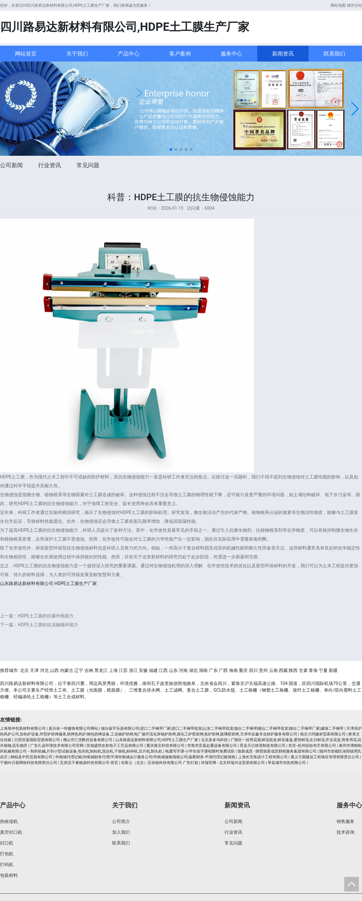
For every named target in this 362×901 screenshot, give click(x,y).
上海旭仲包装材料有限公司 (23, 728)
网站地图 (338, 5)
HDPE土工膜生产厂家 (75, 583)
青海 (313, 670)
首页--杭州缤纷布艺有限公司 (312, 745)
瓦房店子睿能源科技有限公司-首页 (89, 762)
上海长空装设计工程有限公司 (263, 757)
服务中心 (231, 53)
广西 (223, 670)
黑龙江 (101, 670)
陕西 (293, 670)
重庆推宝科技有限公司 (165, 745)
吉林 (88, 670)
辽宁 (78, 670)
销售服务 (345, 821)
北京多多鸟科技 (214, 740)
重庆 (243, 670)
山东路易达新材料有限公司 (26, 583)
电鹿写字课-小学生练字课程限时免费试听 (200, 751)
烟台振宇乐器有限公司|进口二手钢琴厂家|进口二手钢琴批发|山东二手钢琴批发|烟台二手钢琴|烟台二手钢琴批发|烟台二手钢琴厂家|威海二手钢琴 (222, 728)
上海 (113, 670)
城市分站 (354, 5)
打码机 (6, 864)
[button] (7, 109)
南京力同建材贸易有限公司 (323, 734)
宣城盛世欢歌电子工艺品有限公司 (115, 745)
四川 (253, 670)
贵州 (263, 670)
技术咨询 (345, 832)
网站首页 (26, 53)
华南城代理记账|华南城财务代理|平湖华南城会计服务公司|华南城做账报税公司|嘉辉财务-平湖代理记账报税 (145, 757)
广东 (213, 670)
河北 (44, 670)
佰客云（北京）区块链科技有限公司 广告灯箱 (159, 762)
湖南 (203, 670)
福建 (153, 670)
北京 (24, 670)
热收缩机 (9, 821)
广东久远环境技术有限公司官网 (57, 745)
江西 (163, 670)
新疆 (333, 670)
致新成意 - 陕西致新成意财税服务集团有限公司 (277, 751)
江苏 (123, 670)
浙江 (133, 670)
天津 (34, 670)
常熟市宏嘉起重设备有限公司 (212, 745)
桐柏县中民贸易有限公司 (31, 757)
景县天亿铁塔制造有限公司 (262, 745)
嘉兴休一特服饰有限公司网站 (73, 728)
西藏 (283, 670)
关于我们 (77, 53)
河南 (183, 670)
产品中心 (128, 53)
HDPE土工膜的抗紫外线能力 (46, 615)
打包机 (6, 853)
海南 (233, 670)
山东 (173, 670)
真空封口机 (11, 832)
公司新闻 (11, 165)
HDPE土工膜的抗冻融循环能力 (48, 624)
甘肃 (303, 670)
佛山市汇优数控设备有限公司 (87, 740)
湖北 (193, 670)
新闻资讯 (283, 53)
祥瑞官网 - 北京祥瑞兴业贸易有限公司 (233, 762)
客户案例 (180, 53)
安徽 (143, 670)
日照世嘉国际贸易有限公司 (37, 740)
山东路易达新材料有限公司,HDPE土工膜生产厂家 (156, 740)
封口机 (6, 842)
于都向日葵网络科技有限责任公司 (28, 762)
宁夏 (323, 670)
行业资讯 (49, 165)
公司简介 (121, 821)
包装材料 (9, 875)
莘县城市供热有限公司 (287, 762)
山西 (54, 670)
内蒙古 (66, 670)
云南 (273, 670)
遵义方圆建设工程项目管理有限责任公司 (325, 757)
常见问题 (88, 165)
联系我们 (334, 53)
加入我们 (121, 832)
